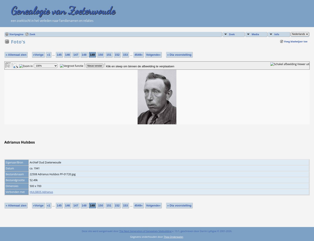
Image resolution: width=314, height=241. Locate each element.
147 (75, 54)
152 (117, 54)
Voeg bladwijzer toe (295, 41)
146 (67, 54)
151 (108, 54)
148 (84, 54)
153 (125, 54)
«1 (48, 54)
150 (100, 54)
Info (276, 34)
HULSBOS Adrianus (41, 192)
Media (255, 34)
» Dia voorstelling (179, 54)
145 (59, 54)
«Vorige (38, 54)
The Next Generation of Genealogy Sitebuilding (145, 231)
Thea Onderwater (173, 236)
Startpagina (16, 34)
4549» (139, 54)
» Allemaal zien (16, 54)
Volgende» (153, 54)
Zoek (32, 34)
